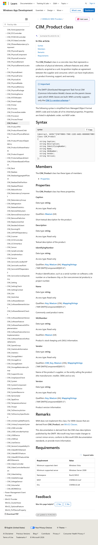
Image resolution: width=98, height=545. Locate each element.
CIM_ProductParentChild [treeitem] (17, 130)
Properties (45, 178)
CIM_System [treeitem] (12, 381)
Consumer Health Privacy (73, 533)
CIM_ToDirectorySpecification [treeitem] (18, 415)
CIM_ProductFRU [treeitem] (14, 126)
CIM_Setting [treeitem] (12, 282)
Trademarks (20, 537)
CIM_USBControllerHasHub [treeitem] (18, 431)
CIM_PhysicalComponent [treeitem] (17, 54)
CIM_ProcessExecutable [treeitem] (16, 112)
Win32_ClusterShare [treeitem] (13, 503)
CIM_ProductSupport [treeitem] (15, 154)
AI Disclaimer (8, 533)
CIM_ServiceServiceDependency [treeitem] (18, 277)
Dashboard (89, 10)
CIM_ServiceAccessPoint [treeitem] (16, 265)
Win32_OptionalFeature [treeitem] (14, 506)
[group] (65, 146)
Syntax (40, 45)
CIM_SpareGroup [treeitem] (14, 345)
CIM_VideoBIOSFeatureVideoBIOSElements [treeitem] (18, 458)
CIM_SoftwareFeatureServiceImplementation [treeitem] (18, 333)
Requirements (43, 55)
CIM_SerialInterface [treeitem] (14, 254)
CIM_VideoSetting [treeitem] (14, 474)
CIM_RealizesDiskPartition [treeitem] (17, 182)
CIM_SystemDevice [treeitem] (14, 388)
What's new (76, 10)
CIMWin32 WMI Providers (52, 19)
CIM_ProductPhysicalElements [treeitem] (18, 135)
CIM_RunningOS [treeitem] (13, 229)
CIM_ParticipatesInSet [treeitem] (15, 29)
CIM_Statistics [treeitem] (12, 352)
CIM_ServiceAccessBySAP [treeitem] (17, 262)
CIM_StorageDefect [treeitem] (14, 356)
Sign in (92, 3)
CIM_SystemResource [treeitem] (15, 392)
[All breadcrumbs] (38, 19)
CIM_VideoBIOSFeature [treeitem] (16, 453)
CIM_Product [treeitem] (12, 123)
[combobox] (16, 24)
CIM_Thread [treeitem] (12, 406)
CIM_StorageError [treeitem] (14, 360)
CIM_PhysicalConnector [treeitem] (16, 58)
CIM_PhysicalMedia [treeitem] (14, 83)
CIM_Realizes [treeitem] (12, 172)
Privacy (56, 533)
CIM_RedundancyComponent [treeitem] (18, 195)
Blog (34, 533)
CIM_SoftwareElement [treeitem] (15, 301)
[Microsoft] (4, 3)
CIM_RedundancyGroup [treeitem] (16, 200)
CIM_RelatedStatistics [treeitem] (15, 207)
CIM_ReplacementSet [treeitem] (15, 222)
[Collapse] (26, 19)
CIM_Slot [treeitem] (10, 293)
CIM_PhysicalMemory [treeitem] (15, 87)
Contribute (45, 533)
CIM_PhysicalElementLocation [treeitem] (18, 67)
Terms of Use (8, 537)
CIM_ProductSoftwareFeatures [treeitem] (18, 149)
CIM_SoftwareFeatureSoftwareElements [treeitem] (18, 340)
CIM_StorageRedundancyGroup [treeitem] (18, 369)
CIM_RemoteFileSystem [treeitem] (16, 211)
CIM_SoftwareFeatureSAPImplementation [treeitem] (18, 326)
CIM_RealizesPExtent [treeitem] (15, 186)
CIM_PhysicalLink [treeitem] (14, 79)
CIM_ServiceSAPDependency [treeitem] (18, 270)
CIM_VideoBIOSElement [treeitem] (16, 450)
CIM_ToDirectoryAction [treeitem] (16, 410)
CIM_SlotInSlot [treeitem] (13, 297)
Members (41, 49)
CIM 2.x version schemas (57, 100)
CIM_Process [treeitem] (12, 108)
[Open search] (86, 3)
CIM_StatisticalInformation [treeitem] (17, 349)
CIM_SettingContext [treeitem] (15, 290)
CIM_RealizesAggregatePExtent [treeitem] (18, 177)
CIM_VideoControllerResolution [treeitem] (18, 469)
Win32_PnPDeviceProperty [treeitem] (15, 510)
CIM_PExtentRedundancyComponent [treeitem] (18, 46)
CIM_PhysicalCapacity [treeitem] (15, 51)
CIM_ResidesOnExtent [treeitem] (15, 225)
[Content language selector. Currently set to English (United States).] (14, 528)
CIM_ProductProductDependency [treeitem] (18, 142)
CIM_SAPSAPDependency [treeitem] (17, 232)
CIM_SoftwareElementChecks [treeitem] (18, 312)
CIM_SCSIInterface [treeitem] (14, 243)
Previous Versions (23, 533)
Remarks (41, 52)
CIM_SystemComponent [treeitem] (16, 385)
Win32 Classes (70, 424)
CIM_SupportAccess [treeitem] (15, 374)
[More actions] (92, 19)
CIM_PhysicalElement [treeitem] (15, 62)
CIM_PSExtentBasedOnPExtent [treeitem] (18, 163)
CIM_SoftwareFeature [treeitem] (15, 321)
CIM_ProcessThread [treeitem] (15, 119)
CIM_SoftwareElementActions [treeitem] (18, 306)
